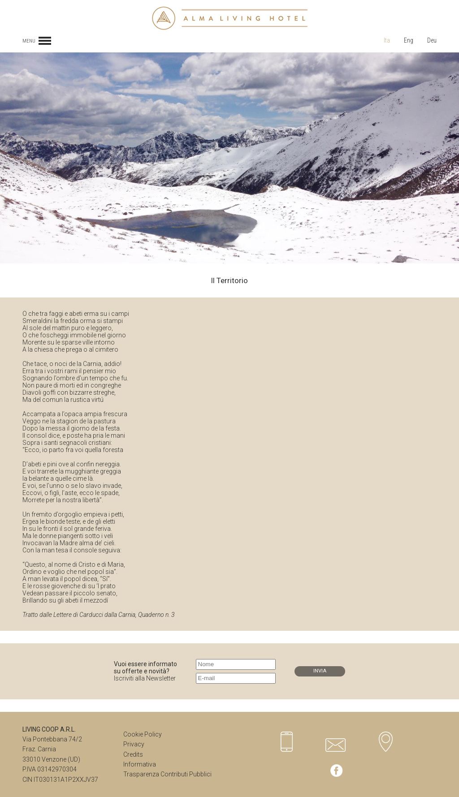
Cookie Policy (142, 734)
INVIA (319, 671)
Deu (432, 40)
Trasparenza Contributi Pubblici (167, 774)
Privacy (133, 744)
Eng (408, 40)
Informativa (139, 764)
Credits (133, 754)
